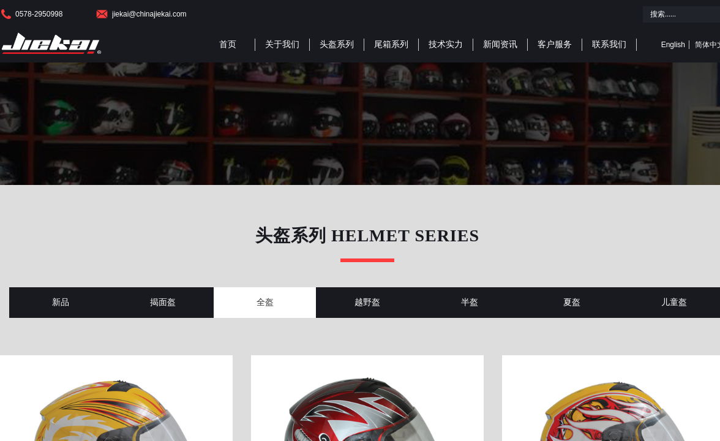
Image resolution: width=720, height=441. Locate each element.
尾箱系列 (391, 44)
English (673, 44)
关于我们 (282, 44)
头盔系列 (337, 44)
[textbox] (679, 14)
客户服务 (555, 44)
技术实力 (446, 44)
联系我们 (609, 44)
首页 (227, 44)
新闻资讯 (500, 44)
